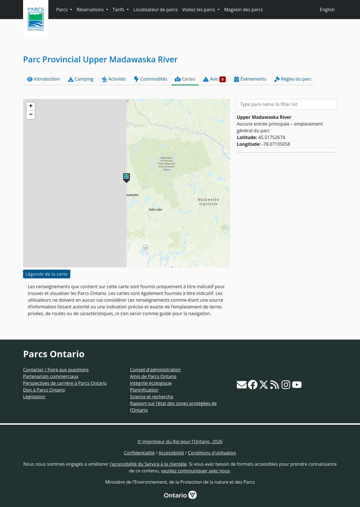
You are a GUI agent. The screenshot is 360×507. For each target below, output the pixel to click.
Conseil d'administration (155, 370)
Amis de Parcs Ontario (153, 376)
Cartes (185, 79)
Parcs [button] (62, 9)
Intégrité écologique (151, 383)
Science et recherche (151, 397)
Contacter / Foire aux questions (56, 370)
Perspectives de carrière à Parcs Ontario (65, 383)
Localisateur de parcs (155, 9)
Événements (250, 79)
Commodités (150, 79)
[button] (126, 178)
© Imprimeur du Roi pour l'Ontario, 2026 (180, 441)
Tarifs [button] (119, 9)
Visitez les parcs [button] (199, 9)
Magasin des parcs (243, 9)
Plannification (144, 390)
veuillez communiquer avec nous (195, 471)
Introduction (43, 79)
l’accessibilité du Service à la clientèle (148, 464)
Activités (113, 79)
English (327, 9)
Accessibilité (171, 453)
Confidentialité (139, 453)
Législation (34, 397)
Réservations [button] (91, 9)
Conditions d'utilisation (212, 453)
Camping (80, 79)
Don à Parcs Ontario (44, 390)
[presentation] (126, 183)
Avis (214, 79)
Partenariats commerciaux (50, 376)
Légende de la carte (47, 274)
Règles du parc (293, 79)
